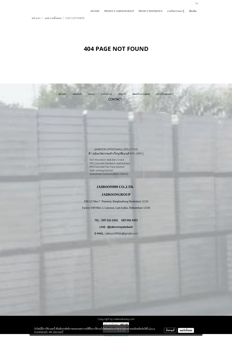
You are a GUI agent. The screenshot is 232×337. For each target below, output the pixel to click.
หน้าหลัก (95, 11)
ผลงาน (91, 94)
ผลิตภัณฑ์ (77, 94)
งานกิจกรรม (106, 94)
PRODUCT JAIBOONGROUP (119, 11)
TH (194, 3)
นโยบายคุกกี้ (58, 331)
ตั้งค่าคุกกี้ (170, 330)
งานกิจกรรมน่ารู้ (175, 11)
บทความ (122, 94)
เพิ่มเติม (193, 11)
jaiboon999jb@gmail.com (121, 233)
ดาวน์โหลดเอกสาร (165, 94)
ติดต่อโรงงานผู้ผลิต (141, 94)
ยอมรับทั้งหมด (186, 330)
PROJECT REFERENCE (150, 11)
